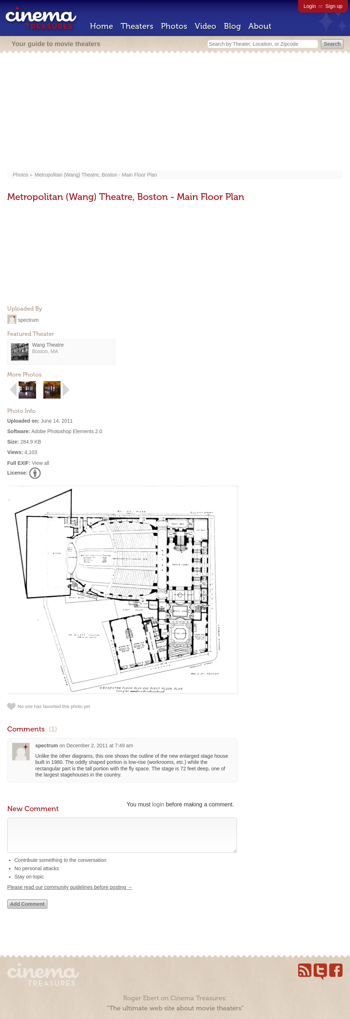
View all (40, 463)
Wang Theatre (48, 345)
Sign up (334, 6)
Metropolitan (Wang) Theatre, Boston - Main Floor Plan (96, 175)
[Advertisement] (175, 112)
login (158, 804)
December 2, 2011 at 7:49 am (99, 745)
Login (310, 6)
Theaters (137, 26)
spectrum (28, 319)
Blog (232, 26)
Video (205, 26)
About (260, 26)
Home (101, 26)
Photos (174, 26)
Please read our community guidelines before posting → (70, 894)
